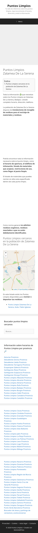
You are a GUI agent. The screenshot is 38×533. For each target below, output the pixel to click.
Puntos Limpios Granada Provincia (18, 416)
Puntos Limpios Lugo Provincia (16, 444)
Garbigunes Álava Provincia (15, 370)
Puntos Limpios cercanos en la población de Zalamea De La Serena (17, 86)
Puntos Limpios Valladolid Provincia (18, 500)
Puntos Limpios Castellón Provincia (18, 398)
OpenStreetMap (23, 289)
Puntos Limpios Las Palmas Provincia (19, 439)
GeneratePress (19, 530)
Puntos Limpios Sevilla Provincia (17, 490)
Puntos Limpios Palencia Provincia (18, 467)
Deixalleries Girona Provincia (15, 360)
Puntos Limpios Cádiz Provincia (16, 393)
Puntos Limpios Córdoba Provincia (18, 413)
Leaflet (14, 289)
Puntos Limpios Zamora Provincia (17, 502)
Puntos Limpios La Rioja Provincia (17, 436)
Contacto (32, 523)
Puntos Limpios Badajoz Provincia (17, 388)
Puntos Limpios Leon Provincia (16, 441)
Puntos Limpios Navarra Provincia (17, 462)
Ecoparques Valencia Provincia (16, 367)
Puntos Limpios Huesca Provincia (17, 426)
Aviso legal (23, 523)
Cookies (14, 523)
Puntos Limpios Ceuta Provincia (16, 411)
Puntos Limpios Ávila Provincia (16, 385)
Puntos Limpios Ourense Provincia (18, 464)
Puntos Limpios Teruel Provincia (17, 495)
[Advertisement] (19, 45)
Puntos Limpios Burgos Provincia (17, 390)
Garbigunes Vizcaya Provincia (16, 375)
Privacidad (6, 523)
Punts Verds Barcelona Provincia (17, 508)
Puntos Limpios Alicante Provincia (17, 380)
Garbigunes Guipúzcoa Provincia (17, 372)
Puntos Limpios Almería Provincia (17, 383)
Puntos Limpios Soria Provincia (16, 492)
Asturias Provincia (11, 357)
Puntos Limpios (19, 6)
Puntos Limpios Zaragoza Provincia (18, 505)
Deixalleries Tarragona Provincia (17, 365)
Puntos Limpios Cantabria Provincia (18, 395)
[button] (19, 268)
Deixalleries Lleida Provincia (15, 362)
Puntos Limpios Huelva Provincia (17, 423)
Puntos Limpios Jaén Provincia (16, 434)
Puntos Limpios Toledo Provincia (17, 497)
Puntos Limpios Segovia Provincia (17, 487)
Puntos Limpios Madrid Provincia (17, 446)
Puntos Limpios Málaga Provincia (17, 449)
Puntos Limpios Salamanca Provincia (19, 479)
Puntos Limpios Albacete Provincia (18, 377)
